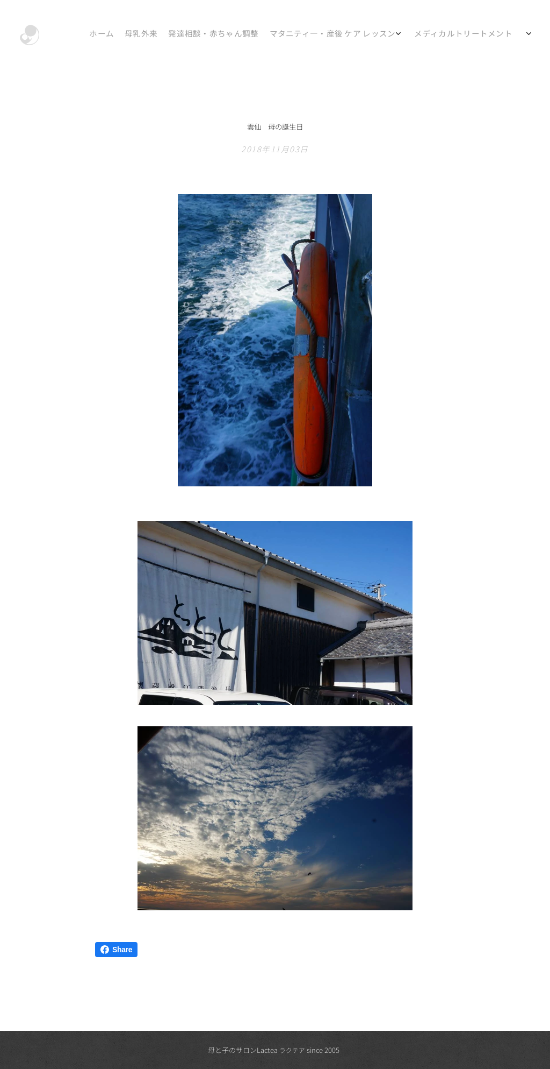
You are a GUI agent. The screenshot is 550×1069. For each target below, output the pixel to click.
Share (116, 949)
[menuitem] (396, 35)
